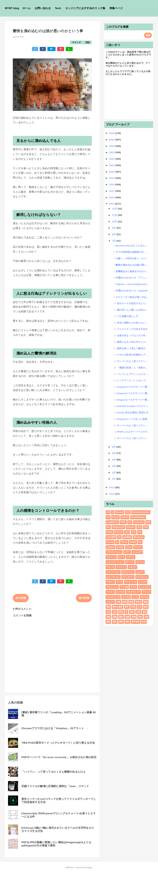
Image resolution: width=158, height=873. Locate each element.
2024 (112, 146)
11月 (115, 215)
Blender (119, 512)
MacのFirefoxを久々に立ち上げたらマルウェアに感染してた (133, 245)
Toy (139, 532)
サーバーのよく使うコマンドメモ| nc (133, 361)
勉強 (146, 602)
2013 (112, 494)
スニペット (121, 567)
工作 (139, 607)
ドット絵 (124, 587)
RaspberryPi (118, 527)
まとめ (129, 547)
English (124, 517)
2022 (112, 158)
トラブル (142, 582)
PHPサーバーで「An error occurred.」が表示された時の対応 (58, 757)
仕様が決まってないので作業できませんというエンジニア (133, 335)
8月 (114, 234)
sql (140, 542)
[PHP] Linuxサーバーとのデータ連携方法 (133, 431)
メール (135, 597)
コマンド (130, 557)
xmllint (120, 547)
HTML (123, 522)
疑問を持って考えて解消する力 (133, 348)
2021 (112, 165)
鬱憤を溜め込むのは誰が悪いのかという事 (133, 265)
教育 (146, 607)
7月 (114, 240)
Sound (109, 532)
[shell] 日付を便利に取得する (132, 412)
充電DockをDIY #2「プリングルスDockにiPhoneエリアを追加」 (133, 277)
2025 (112, 139)
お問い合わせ (43, 8)
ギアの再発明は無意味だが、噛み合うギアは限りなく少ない (133, 252)
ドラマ (133, 587)
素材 (121, 617)
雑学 (127, 622)
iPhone (124, 542)
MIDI (148, 522)
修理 (125, 602)
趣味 (115, 622)
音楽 (144, 622)
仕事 (118, 602)
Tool (134, 532)
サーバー (130, 562)
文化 (108, 612)
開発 (121, 622)
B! (51, 49)
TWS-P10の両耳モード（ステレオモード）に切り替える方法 (58, 742)
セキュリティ (128, 572)
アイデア (138, 547)
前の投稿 (84, 598)
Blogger (89, 867)
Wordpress (139, 537)
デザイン (110, 582)
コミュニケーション (115, 562)
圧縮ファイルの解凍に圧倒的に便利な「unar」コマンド (55, 786)
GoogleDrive (112, 522)
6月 (114, 446)
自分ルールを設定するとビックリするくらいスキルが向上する (133, 303)
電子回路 (135, 622)
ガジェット (111, 557)
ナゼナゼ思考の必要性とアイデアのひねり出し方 (133, 354)
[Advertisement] (129, 99)
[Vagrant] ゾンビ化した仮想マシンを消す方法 (133, 419)
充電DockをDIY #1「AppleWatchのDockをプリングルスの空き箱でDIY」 (133, 290)
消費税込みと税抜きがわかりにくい (133, 271)
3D (107, 512)
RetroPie (131, 527)
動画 (108, 607)
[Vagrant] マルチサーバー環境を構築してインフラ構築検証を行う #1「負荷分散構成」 (133, 399)
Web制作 (127, 537)
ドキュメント (112, 587)
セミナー (140, 572)
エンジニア (137, 552)
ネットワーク (144, 587)
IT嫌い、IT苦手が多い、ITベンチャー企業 (133, 258)
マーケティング (113, 597)
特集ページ (116, 8)
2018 (112, 184)
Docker (115, 517)
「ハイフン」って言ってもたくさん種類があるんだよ (53, 771)
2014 (112, 487)
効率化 (138, 602)
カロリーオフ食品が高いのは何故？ (133, 297)
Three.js (119, 532)
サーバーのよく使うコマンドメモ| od (133, 425)
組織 (127, 617)
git (117, 542)
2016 (112, 197)
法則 (132, 612)
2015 (112, 203)
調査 (108, 622)
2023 (112, 152)
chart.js (109, 542)
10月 (115, 221)
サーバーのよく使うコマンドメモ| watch (133, 438)
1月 (114, 478)
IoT (129, 522)
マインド (76, 42)
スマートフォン (113, 572)
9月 (114, 228)
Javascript (139, 522)
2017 (112, 191)
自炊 (140, 617)
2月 (114, 472)
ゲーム (121, 557)
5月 (114, 453)
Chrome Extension (140, 512)
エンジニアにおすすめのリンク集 (85, 8)
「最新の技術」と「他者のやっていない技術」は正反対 (133, 367)
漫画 (144, 612)
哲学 (127, 607)
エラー (127, 552)
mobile (133, 542)
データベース (130, 582)
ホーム (27, 8)
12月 (115, 208)
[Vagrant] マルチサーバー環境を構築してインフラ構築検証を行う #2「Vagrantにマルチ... (133, 393)
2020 (112, 171)
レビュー (110, 602)
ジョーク (110, 567)
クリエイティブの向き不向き (132, 329)
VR (119, 537)
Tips (127, 532)
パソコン (110, 592)
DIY (108, 517)
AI (112, 512)
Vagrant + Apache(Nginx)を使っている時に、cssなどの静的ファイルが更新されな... (133, 284)
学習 (133, 607)
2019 (112, 178)
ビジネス (120, 592)
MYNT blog (12, 8)
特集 (108, 617)
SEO (139, 527)
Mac (108, 527)
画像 (115, 617)
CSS (128, 512)
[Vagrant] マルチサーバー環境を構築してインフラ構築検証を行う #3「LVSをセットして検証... (133, 387)
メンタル (126, 597)
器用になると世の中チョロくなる (133, 342)
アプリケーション (114, 552)
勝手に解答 (117, 607)
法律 (138, 612)
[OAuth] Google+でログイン (132, 406)
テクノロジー (128, 577)
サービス (140, 562)
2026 (112, 133)
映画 (121, 612)
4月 (114, 459)
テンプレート (142, 577)
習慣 (134, 617)
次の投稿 (20, 598)
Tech (58, 8)
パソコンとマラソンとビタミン (133, 374)
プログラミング (133, 592)
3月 (114, 466)
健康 (131, 602)
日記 (87, 42)
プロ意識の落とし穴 (127, 316)
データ (119, 582)
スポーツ (132, 567)
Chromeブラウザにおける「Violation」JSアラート (52, 728)
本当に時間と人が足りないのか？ (133, 322)
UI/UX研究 (110, 537)
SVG (146, 527)
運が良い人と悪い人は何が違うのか (133, 309)
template (110, 547)
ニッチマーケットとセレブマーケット (133, 380)
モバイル (144, 597)
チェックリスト (113, 577)
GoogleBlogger (138, 517)
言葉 (146, 617)
